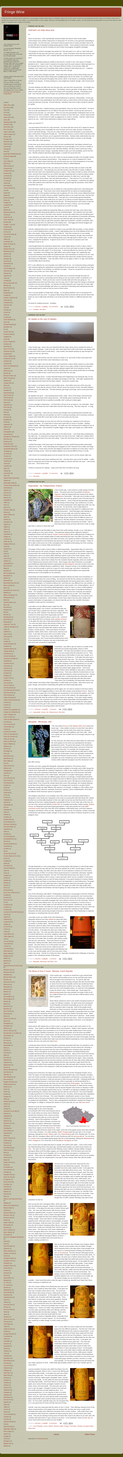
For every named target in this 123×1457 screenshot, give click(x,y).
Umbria (6, 215)
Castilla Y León (8, 224)
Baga (5, 568)
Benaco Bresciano (9, 283)
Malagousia (7, 956)
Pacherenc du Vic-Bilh (10, 1111)
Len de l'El (7, 926)
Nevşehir (6, 1074)
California (6, 144)
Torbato (6, 1331)
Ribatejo (6, 1203)
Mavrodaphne (69, 564)
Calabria (6, 631)
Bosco (5, 605)
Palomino (6, 1121)
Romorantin (7, 1225)
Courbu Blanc (8, 726)
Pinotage (6, 1172)
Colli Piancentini (8, 692)
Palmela (6, 1118)
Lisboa (6, 931)
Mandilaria (7, 974)
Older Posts (90, 1434)
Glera (5, 812)
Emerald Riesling (9, 324)
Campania (7, 168)
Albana (6, 512)
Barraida (6, 570)
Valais (5, 468)
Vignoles (6, 1402)
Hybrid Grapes (8, 134)
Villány (6, 1407)
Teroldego (7, 451)
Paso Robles (7, 1130)
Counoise (6, 722)
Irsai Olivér (7, 865)
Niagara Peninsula (9, 1082)
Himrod (6, 841)
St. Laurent (32, 1138)
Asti (5, 551)
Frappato (6, 336)
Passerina (7, 1133)
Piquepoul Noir (8, 1174)
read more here (84, 1102)
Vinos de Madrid (9, 1414)
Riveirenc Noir (8, 1217)
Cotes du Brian (8, 717)
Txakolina (7, 466)
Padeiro (6, 1113)
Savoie (6, 429)
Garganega (7, 804)
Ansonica (6, 539)
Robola (6, 414)
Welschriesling (54, 992)
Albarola (6, 273)
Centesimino (7, 653)
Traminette (7, 1336)
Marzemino (7, 371)
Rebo (5, 1196)
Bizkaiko (6, 285)
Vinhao (6, 1412)
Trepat (6, 1338)
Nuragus (6, 1096)
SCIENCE (7, 124)
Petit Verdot (7, 400)
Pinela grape (75, 1083)
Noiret (5, 1089)
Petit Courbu (7, 395)
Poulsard (6, 410)
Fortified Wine (8, 171)
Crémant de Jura (9, 731)
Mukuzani (7, 1043)
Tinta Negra (7, 1324)
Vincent (6, 1409)
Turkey (6, 463)
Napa (5, 1055)
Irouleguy (6, 861)
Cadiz (5, 629)
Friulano (6, 237)
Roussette (7, 1234)
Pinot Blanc (73, 1426)
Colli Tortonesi (8, 695)
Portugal (6, 139)
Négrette (6, 380)
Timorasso (7, 1321)
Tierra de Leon (8, 1319)
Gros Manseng (8, 836)
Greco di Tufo (8, 349)
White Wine (31, 1428)
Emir (5, 763)
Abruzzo (6, 495)
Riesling (79, 1426)
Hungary (6, 202)
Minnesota (43, 961)
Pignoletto (7, 405)
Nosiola (6, 1094)
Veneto (6, 183)
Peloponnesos (53, 712)
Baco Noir (7, 566)
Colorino (6, 702)
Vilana (5, 1404)
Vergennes (7, 1390)
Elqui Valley (7, 761)
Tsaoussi (6, 1343)
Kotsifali (6, 895)
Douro (5, 753)
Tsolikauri (6, 1351)
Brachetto (7, 607)
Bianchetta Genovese (10, 583)
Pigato (5, 1160)
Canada (6, 295)
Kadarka (6, 880)
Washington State (9, 483)
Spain (5, 119)
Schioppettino (8, 432)
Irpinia (5, 863)
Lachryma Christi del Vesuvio (12, 912)
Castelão (6, 646)
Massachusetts (8, 212)
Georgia (6, 149)
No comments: (54, 306)
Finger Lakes (8, 132)
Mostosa (6, 1038)
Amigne (6, 536)
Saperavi (6, 427)
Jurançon (6, 363)
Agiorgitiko (7, 500)
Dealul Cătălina (8, 744)
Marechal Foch (8, 982)
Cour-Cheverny (8, 724)
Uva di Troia (7, 1365)
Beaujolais (7, 575)
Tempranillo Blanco (9, 449)
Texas (5, 1314)
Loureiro (6, 946)
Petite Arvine (7, 1150)
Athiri (5, 553)
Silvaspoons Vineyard (10, 436)
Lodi (5, 939)
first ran (65, 726)
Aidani (5, 502)
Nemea (6, 1067)
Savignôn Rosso (9, 1265)
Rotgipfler (7, 419)
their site (87, 1418)
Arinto (5, 278)
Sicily (5, 151)
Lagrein (6, 917)
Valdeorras (7, 1368)
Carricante (7, 636)
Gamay (6, 802)
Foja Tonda (7, 780)
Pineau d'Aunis (8, 1162)
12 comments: (53, 473)
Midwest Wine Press (80, 726)
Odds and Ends (8, 244)
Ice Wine (6, 848)
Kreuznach (7, 900)
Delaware (6, 746)
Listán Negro (7, 936)
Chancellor (7, 666)
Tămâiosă (7, 1356)
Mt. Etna (6, 1040)
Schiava (6, 1270)
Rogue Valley (8, 1222)
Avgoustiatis (37, 712)
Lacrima (6, 914)
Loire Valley (7, 161)
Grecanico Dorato (9, 824)
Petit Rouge (7, 397)
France (6, 115)
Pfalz (5, 1152)
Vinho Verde (7, 219)
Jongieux (6, 875)
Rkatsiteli (6, 178)
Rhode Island (8, 197)
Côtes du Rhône (9, 741)
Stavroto (6, 1287)
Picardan (6, 1155)
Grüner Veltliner (48, 1134)
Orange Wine (8, 383)
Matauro (6, 991)
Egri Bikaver (7, 758)
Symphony (7, 1295)
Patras (6, 385)
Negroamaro (7, 1065)
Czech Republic (38, 1426)
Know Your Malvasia (10, 366)
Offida (5, 1099)
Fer (5, 329)
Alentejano (7, 522)
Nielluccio (7, 1087)
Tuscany (6, 180)
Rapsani (6, 1191)
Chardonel (7, 668)
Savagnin (6, 258)
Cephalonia (7, 302)
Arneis (5, 546)
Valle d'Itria (7, 1375)
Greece (43, 712)
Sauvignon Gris (8, 1260)
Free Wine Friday (9, 234)
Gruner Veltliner (48, 1426)
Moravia (56, 1426)
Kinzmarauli (7, 890)
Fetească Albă (8, 334)
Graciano (6, 344)
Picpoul (6, 402)
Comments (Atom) (42, 1438)
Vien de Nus (7, 1399)
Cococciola (7, 683)
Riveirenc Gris (8, 1215)
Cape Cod (7, 634)
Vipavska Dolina (9, 1421)
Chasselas (7, 670)
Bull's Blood (7, 619)
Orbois (6, 1106)
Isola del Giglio (8, 868)
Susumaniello (8, 1292)
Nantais (6, 1050)
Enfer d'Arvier (8, 765)
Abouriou (6, 492)
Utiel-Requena (8, 1360)
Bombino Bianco (9, 602)
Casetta (6, 641)
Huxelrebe (7, 846)
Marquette (36, 961)
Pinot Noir (7, 407)
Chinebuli (6, 673)
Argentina (7, 276)
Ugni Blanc (7, 1358)
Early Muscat (8, 756)
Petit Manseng (8, 1147)
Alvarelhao (7, 534)
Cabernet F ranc (9, 624)
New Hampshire (8, 1077)
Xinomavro (7, 271)
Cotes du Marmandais (10, 719)
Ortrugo (6, 1108)
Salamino (6, 1248)
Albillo (5, 517)
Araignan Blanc (8, 544)
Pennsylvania (8, 393)
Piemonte (6, 141)
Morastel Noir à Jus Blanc (11, 1033)
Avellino (6, 561)
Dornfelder (7, 751)
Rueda (6, 1241)
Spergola (6, 1280)
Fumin (5, 795)
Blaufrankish (88, 1138)
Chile (5, 307)
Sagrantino (7, 424)
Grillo (5, 831)
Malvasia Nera (8, 972)
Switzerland (7, 263)
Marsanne (7, 989)
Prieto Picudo (8, 1182)
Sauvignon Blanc (88, 1426)
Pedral (6, 1135)
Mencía (6, 1004)
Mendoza (6, 1008)
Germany (6, 173)
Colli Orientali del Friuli (10, 690)
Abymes (6, 497)
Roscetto (6, 1227)
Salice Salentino (9, 1251)
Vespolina (7, 1395)
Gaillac (6, 239)
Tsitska (6, 1348)
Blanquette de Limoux (10, 590)
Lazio (5, 207)
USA (55, 961)
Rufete (6, 422)
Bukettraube (7, 617)
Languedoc (7, 205)
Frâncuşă (6, 792)
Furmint (6, 797)
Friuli (5, 158)
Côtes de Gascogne (10, 734)
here (84, 691)
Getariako (7, 809)
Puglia (5, 195)
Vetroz (5, 475)
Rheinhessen (8, 251)
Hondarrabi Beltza (9, 844)
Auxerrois (6, 558)
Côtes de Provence (9, 736)
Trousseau (7, 458)
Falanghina (7, 770)
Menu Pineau (8, 1011)
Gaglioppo (7, 800)
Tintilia (6, 1326)
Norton (6, 1091)
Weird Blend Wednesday (11, 154)
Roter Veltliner (8, 1232)
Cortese (6, 705)
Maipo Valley (7, 953)
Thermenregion (8, 268)
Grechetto (7, 346)
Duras (5, 322)
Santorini (6, 254)
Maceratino (7, 951)
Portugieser (7, 1179)
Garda (5, 339)
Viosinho (6, 1419)
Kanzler (6, 885)
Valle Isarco (7, 1373)
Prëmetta (6, 1186)
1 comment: (53, 709)
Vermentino (7, 473)
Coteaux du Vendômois (11, 712)
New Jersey (7, 1079)
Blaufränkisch (8, 597)
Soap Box (7, 441)
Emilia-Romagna (9, 156)
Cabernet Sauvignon (10, 627)
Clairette (6, 680)
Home (56, 1434)
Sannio (6, 1256)
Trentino (6, 456)
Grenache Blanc (9, 826)
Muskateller (7, 1045)
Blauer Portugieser (65, 1140)
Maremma (7, 984)
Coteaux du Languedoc (11, 709)
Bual (5, 612)
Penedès (6, 390)
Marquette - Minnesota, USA (40, 722)
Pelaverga (7, 1140)
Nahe (5, 1047)
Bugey (5, 290)
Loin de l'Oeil (8, 941)
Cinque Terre (7, 678)
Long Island (7, 943)
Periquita (6, 1143)
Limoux (6, 929)
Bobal (5, 600)
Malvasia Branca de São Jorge (13, 965)
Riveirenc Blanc (8, 1212)
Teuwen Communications (61, 534)
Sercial (6, 1275)
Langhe (6, 924)
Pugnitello (7, 1189)
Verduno (6, 1385)
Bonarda (6, 222)
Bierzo (5, 588)
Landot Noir (56, 804)
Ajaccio (6, 507)
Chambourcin (8, 663)
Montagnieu (7, 1023)
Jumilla (6, 878)
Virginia (6, 480)
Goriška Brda (8, 819)
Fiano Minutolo (8, 778)
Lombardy (7, 175)
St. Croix (6, 1282)
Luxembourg (7, 948)
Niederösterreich (9, 1084)
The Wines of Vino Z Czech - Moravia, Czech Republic (50, 971)
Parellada (6, 1128)
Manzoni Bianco (8, 977)
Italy (5, 110)
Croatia (6, 729)
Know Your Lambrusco (10, 892)
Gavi (5, 807)
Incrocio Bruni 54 (9, 853)
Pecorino (6, 388)
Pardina (6, 1126)
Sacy (5, 1243)
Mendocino (7, 1006)
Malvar (6, 963)
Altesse (6, 531)
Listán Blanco (8, 934)
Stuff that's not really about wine (41, 30)
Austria (6, 146)
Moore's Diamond (9, 1030)
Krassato (6, 897)
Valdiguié (6, 1370)
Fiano (5, 775)
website (51, 919)
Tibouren (6, 1317)
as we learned (62, 1253)
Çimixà (6, 1438)
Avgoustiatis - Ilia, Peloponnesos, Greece (45, 486)
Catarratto (7, 300)
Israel (5, 870)
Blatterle (6, 592)
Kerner (6, 887)
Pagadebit (7, 1116)
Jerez (5, 873)
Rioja (5, 412)
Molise (6, 1016)
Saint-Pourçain (8, 1246)
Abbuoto (6, 490)
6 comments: (53, 1423)
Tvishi (5, 1353)
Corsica (6, 232)
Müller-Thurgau (63, 1132)
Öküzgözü (7, 1441)
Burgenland (7, 293)
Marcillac (6, 979)
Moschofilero (7, 1035)
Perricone (7, 1145)
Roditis (6, 1220)
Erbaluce (6, 768)
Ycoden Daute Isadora (10, 485)
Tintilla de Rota (8, 1329)
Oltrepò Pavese (8, 1101)
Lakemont (7, 919)
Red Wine (62, 712)
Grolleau (6, 834)
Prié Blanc (7, 1184)
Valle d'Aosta (7, 166)
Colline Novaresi (9, 697)
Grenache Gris (8, 351)
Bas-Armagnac (8, 573)
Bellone (6, 578)
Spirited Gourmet (60, 619)
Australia (6, 280)
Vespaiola (7, 1392)
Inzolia (6, 858)
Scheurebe (7, 1268)
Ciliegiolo (6, 675)
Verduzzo (6, 1387)
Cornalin (6, 310)
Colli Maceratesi (8, 687)
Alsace (6, 529)
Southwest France (9, 446)
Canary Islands (8, 188)
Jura (5, 190)
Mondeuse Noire (9, 1018)
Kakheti (6, 883)
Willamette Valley (9, 1429)
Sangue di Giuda (9, 1253)
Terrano (6, 1307)
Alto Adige (7, 185)
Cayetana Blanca (9, 648)
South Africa (7, 444)
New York (6, 129)
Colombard (7, 229)
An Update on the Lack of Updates (42, 319)
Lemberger (7, 241)
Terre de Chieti (8, 1309)
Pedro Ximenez (8, 1138)
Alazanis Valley (8, 510)
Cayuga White (8, 651)
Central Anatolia (8, 656)
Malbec (6, 958)
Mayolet (6, 1001)
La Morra (6, 907)
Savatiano (7, 1263)
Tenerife (6, 266)
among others (79, 1136)
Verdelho (6, 1382)
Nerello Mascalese (9, 1069)
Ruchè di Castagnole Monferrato (13, 1237)
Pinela (5, 1165)
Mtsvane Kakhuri (9, 375)
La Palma (6, 909)
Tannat (6, 1299)
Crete (5, 315)
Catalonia (6, 227)
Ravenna (6, 1194)
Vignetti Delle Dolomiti (10, 478)
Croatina (6, 317)
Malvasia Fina (8, 969)
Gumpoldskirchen (9, 839)
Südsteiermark (8, 1297)
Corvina (6, 707)
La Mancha (7, 904)
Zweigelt (35, 1140)
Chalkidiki (7, 661)
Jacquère (6, 361)
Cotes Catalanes (9, 714)
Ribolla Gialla (8, 1208)
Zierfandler (7, 488)
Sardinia (6, 256)
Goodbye (36, 309)
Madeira (6, 210)
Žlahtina (6, 1446)
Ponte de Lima (8, 1177)
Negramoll (7, 1062)
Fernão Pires (7, 332)
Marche (6, 163)
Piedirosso (7, 1157)
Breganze (7, 609)
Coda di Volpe (8, 685)
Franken (6, 785)
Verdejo (6, 471)
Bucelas (6, 614)
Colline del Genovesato (11, 700)
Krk (5, 902)
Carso (5, 639)
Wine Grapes (8, 1431)
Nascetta (6, 1057)
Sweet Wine (7, 117)
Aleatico (6, 519)
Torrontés (6, 453)
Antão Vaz (7, 541)
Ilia (47, 712)
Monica (6, 1021)
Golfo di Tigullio (8, 341)
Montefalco (7, 1026)
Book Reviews (8, 288)
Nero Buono (7, 1072)
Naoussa (6, 1052)
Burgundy (7, 622)
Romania (6, 417)
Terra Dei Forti (8, 1304)
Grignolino (7, 829)
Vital (5, 1424)
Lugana (6, 368)
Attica (5, 556)
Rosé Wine (7, 127)
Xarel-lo (6, 1434)
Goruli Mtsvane (8, 822)
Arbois (5, 200)
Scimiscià (6, 1273)
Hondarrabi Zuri (8, 358)
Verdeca (6, 1377)
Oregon (6, 246)
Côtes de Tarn (8, 739)
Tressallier (7, 1341)
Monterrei (6, 1028)
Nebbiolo (6, 1060)
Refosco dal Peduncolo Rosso (13, 1199)
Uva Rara (6, 1363)
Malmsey (6, 961)
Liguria (6, 193)
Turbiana (6, 461)
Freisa (5, 787)
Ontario (6, 1104)
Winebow (59, 496)
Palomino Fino (8, 1123)
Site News (43, 309)
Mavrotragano (8, 999)
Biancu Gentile (8, 585)
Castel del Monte (9, 644)
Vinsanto (6, 1416)
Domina (6, 748)
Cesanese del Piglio (10, 658)
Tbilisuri (6, 1302)
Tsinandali (7, 1346)
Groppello (7, 354)
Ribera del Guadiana (10, 1205)
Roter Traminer (8, 1230)
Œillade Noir (7, 1443)
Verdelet (6, 1380)
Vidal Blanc (7, 1397)
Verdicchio (7, 217)
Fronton (6, 790)
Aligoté (6, 527)
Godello (6, 814)
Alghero (6, 524)
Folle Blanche (8, 783)
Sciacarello (7, 434)
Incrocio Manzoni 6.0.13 (11, 856)
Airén (5, 505)
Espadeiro (7, 327)
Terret (5, 1312)
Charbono (7, 305)
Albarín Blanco (8, 514)
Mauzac (6, 994)
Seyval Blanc (8, 1278)
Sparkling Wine (8, 122)
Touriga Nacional (9, 1334)
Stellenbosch (7, 1290)
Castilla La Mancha (9, 297)
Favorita (6, 773)
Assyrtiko (6, 549)
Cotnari (6, 312)
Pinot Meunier (8, 1169)
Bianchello (7, 580)
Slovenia (6, 261)
